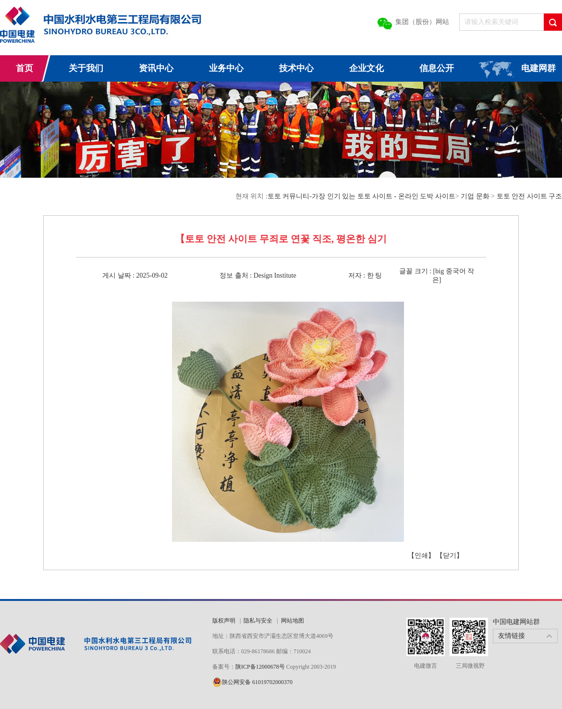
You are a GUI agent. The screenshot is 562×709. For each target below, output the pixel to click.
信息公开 (436, 68)
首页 (24, 68)
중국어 (456, 271)
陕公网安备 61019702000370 (257, 682)
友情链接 (511, 635)
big (439, 271)
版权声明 (223, 620)
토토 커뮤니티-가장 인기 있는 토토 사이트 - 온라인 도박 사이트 (361, 196)
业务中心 (226, 68)
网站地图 (292, 620)
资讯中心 (156, 68)
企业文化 (366, 68)
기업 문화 (475, 196)
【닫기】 (449, 555)
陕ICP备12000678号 (260, 666)
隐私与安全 (258, 620)
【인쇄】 (421, 555)
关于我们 (86, 68)
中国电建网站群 (516, 621)
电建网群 (538, 68)
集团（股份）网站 (422, 21)
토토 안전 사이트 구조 (529, 196)
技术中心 (296, 68)
